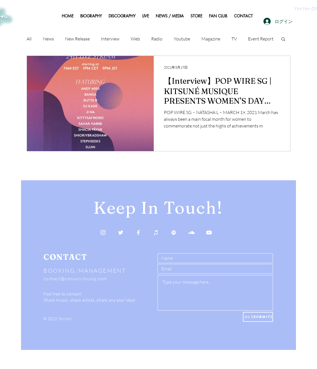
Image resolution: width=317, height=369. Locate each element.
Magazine (210, 39)
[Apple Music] (156, 232)
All (29, 39)
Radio (156, 39)
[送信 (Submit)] (258, 317)
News (48, 39)
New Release (77, 39)
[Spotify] (173, 232)
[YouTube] (209, 232)
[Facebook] (138, 232)
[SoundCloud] (191, 232)
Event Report (261, 39)
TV (234, 39)
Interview (110, 39)
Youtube (182, 39)
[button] (283, 39)
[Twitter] (120, 232)
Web (135, 39)
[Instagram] (103, 232)
